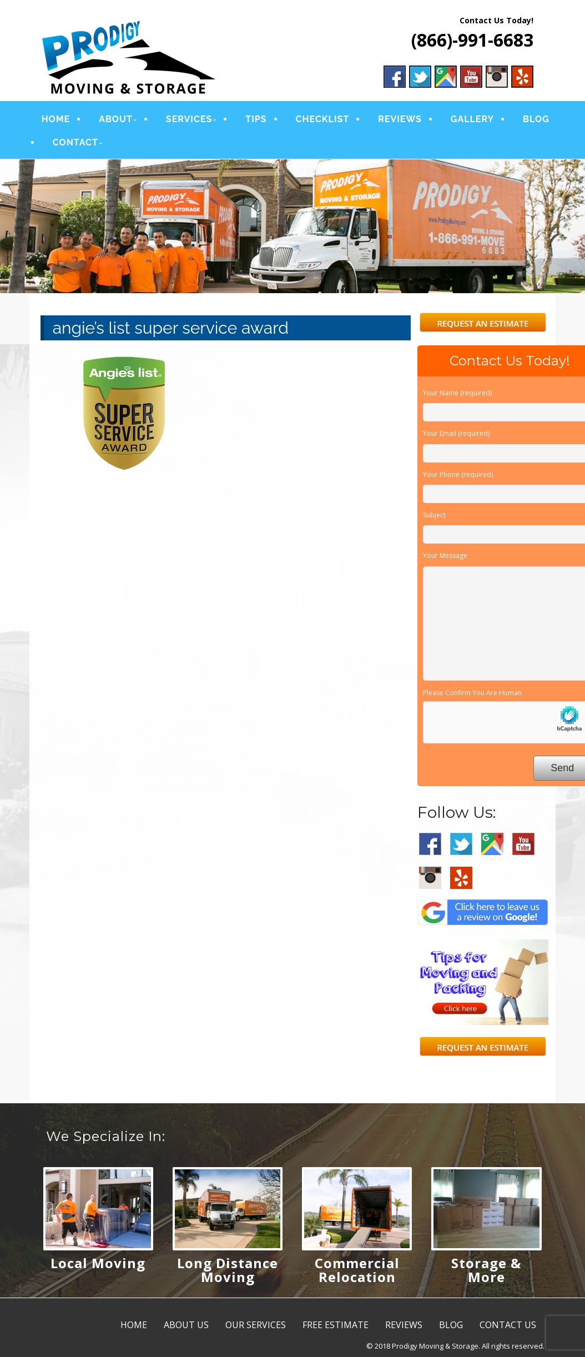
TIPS (255, 119)
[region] (292, 226)
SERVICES (188, 119)
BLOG (534, 119)
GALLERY (470, 119)
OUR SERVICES (255, 1325)
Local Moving (98, 1263)
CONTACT (75, 142)
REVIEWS (399, 119)
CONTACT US (508, 1325)
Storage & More (486, 1270)
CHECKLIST (321, 119)
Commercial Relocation (357, 1270)
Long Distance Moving (227, 1270)
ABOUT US (186, 1325)
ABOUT (115, 119)
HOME (55, 119)
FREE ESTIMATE (335, 1325)
